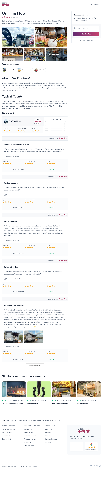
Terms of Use (33, 466)
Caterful (48, 442)
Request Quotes (29, 429)
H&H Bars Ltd (83, 403)
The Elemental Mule (60, 403)
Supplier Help (7, 439)
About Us (48, 429)
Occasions (27, 442)
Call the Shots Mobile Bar (13, 403)
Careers (48, 436)
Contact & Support (51, 439)
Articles (48, 433)
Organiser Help (29, 445)
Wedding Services (30, 439)
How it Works (7, 433)
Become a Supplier (8, 429)
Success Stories (7, 436)
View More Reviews (35, 365)
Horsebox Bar (33, 403)
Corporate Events (30, 436)
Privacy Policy (23, 466)
